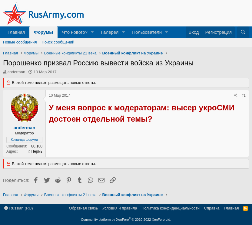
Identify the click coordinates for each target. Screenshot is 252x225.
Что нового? (75, 32)
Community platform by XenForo (126, 219)
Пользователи (147, 32)
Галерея (110, 32)
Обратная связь (83, 208)
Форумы (43, 32)
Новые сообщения (20, 42)
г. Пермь (35, 151)
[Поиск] (243, 32)
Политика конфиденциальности (170, 208)
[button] (92, 32)
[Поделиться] (236, 95)
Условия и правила (119, 208)
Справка (212, 208)
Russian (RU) (18, 208)
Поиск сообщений (58, 42)
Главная (16, 32)
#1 (244, 95)
